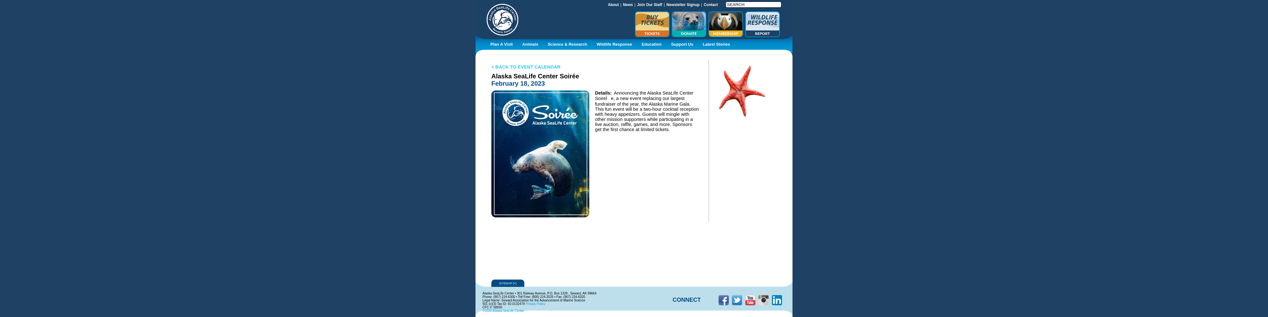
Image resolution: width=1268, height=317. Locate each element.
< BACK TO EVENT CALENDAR (525, 66)
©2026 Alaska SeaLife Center (503, 311)
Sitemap (508, 283)
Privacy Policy (535, 304)
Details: (603, 93)
